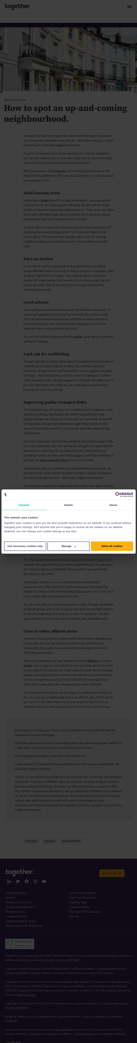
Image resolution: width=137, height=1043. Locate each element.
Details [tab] (68, 504)
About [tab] (113, 504)
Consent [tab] (23, 504)
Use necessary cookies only (25, 546)
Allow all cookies (112, 546)
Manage (69, 546)
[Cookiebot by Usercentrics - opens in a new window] (118, 494)
